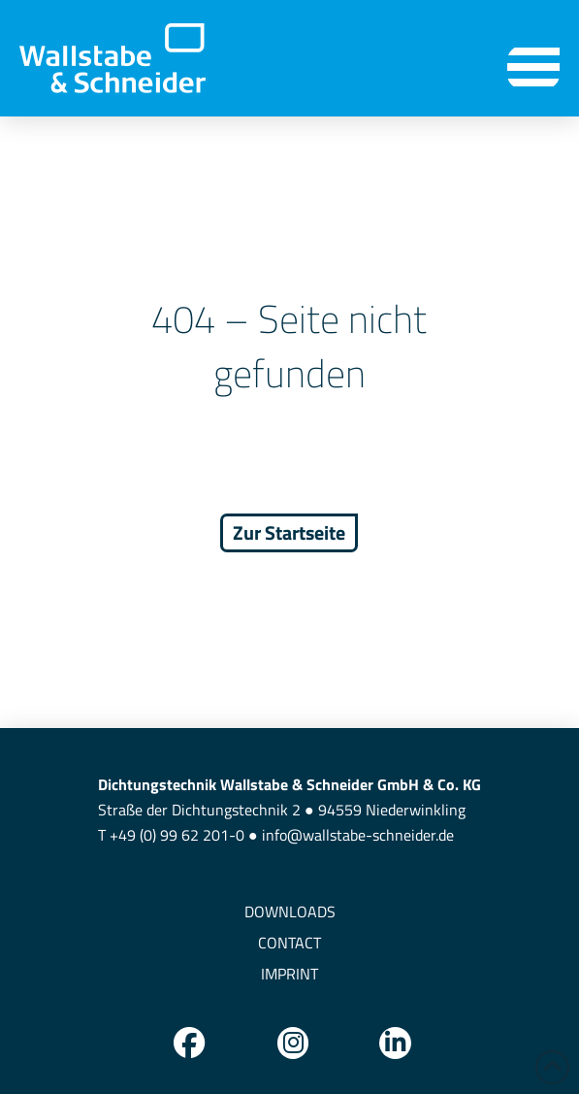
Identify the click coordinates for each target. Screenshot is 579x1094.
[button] (533, 67)
